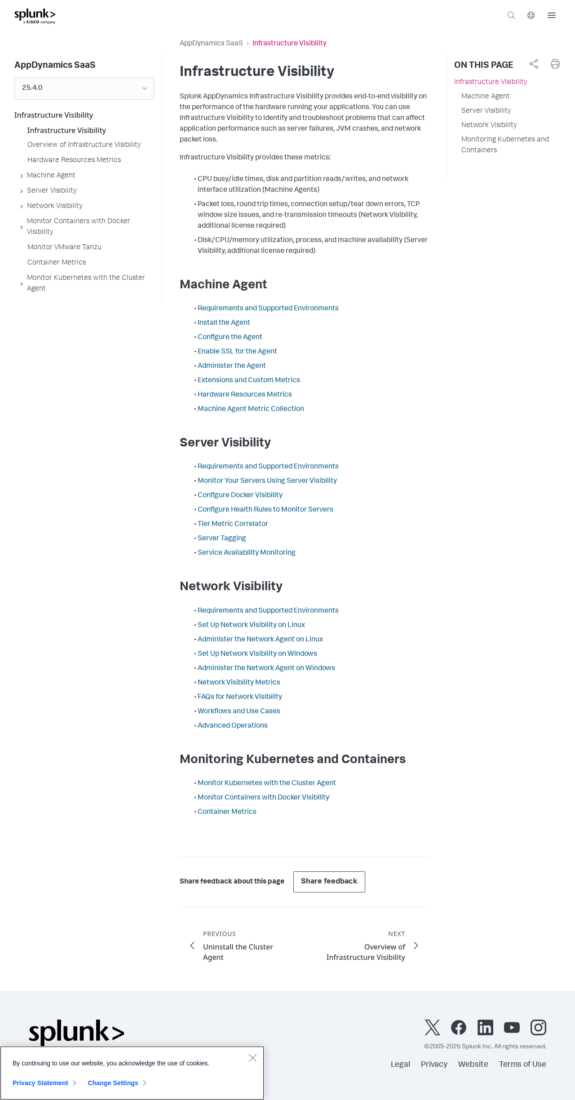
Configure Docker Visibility (240, 495)
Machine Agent (485, 97)
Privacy (434, 1065)
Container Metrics (227, 812)
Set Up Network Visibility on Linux (251, 625)
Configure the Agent (230, 337)
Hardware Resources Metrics (245, 395)
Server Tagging (222, 539)
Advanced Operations (233, 726)
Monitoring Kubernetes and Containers (505, 146)
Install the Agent (224, 323)
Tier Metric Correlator (233, 524)
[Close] (252, 1060)
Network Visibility (489, 125)
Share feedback (329, 882)
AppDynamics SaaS (211, 44)
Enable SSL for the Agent (237, 352)
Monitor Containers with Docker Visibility (263, 798)
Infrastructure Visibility (490, 82)
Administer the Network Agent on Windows (266, 668)
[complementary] (533, 63)
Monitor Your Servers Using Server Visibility (267, 481)
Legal (400, 1065)
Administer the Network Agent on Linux (260, 640)
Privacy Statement (40, 1086)
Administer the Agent (232, 366)
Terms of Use (522, 1065)
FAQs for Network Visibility (240, 697)
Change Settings (113, 1086)
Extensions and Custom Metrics (249, 380)
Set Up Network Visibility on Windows (257, 654)
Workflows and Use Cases (239, 712)
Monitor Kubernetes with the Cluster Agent (267, 783)
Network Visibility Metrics (239, 683)
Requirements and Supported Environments (268, 309)
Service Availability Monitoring (247, 553)
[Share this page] (533, 63)
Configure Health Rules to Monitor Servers (265, 510)
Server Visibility (486, 111)
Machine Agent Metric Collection (251, 409)
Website (473, 1065)
